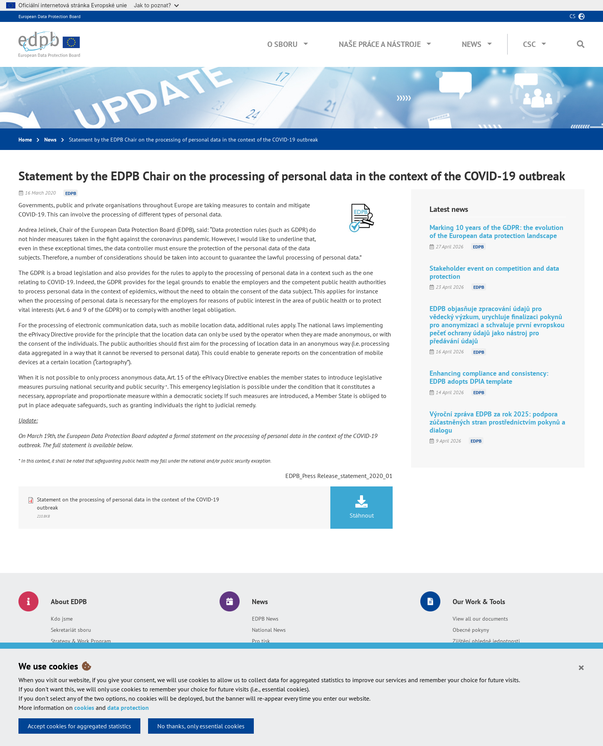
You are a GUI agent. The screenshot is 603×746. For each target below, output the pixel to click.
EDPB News (265, 618)
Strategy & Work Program (81, 641)
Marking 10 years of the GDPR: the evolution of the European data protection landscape (496, 231)
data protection (128, 707)
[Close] (581, 667)
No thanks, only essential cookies (201, 726)
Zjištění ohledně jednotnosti (486, 641)
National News (269, 629)
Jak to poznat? (156, 5)
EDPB (70, 193)
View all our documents (480, 618)
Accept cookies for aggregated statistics (79, 726)
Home (25, 139)
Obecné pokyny (471, 629)
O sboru (282, 44)
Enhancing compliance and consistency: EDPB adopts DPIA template (489, 377)
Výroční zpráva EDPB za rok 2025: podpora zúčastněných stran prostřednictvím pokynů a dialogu (497, 422)
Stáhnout (361, 507)
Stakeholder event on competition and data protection (494, 272)
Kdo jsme (62, 618)
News (471, 44)
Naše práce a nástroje (380, 44)
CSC (529, 44)
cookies (84, 707)
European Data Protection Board (49, 16)
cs (572, 16)
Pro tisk (261, 641)
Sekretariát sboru (71, 629)
